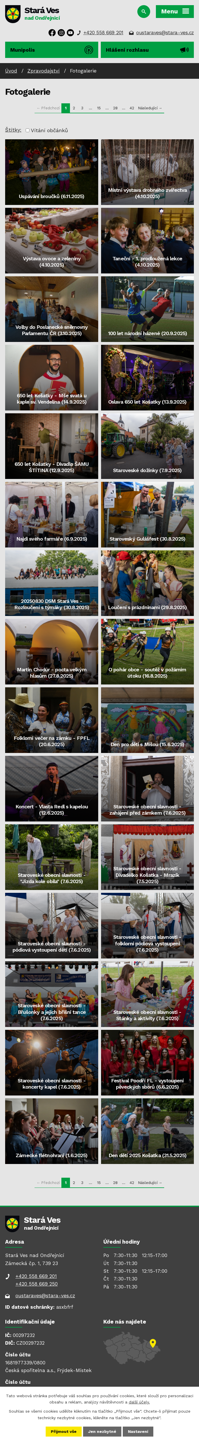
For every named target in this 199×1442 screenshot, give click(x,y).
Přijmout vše (64, 1431)
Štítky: (13, 130)
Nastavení (138, 1431)
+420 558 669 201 (103, 32)
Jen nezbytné (102, 1431)
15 (99, 108)
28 (115, 108)
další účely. (139, 1402)
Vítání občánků (49, 130)
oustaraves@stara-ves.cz (165, 32)
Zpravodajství (43, 71)
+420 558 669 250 (36, 1284)
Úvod (11, 71)
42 (132, 108)
